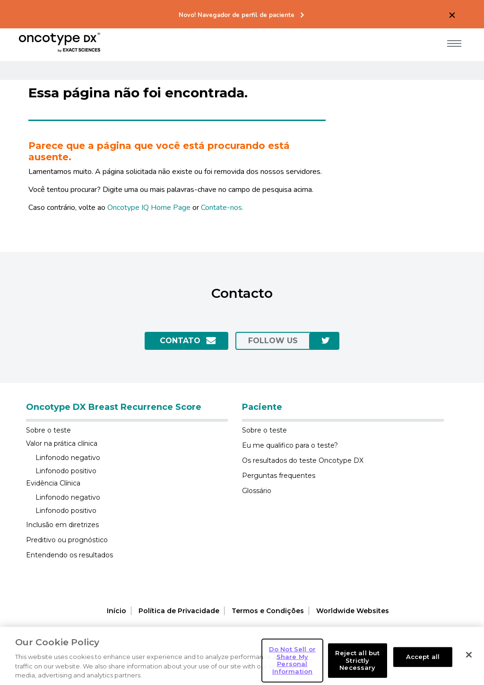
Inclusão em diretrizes (62, 524)
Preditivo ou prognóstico (67, 540)
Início (116, 611)
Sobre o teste (48, 430)
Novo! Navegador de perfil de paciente (236, 15)
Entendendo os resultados (69, 555)
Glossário (256, 490)
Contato (180, 340)
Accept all (423, 666)
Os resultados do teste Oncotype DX (302, 460)
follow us (273, 340)
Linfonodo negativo (67, 457)
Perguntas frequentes (278, 475)
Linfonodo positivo (65, 471)
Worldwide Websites (352, 611)
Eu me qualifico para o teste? (290, 445)
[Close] (468, 664)
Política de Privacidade (178, 611)
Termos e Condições (268, 611)
